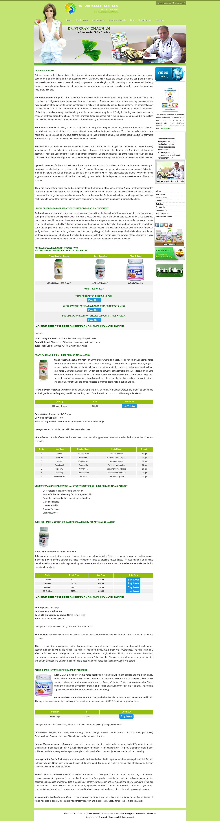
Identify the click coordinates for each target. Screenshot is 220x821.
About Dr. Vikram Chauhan (75, 813)
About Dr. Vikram (81, 20)
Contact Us (160, 20)
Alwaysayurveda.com (166, 141)
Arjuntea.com (163, 150)
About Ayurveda (98, 20)
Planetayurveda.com (166, 139)
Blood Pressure (162, 198)
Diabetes (159, 204)
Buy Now (94, 300)
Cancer (158, 201)
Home (68, 20)
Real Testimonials (179, 3)
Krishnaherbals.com (166, 144)
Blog (159, 3)
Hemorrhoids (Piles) (164, 217)
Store (132, 20)
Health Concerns (145, 20)
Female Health (161, 210)
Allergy (158, 191)
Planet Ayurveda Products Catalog (116, 813)
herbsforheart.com (165, 158)
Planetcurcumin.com (166, 147)
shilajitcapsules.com (166, 152)
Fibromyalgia (161, 207)
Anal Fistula (160, 194)
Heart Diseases (162, 214)
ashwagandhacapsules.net (169, 155)
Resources (167, 3)
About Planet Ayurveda (117, 20)
